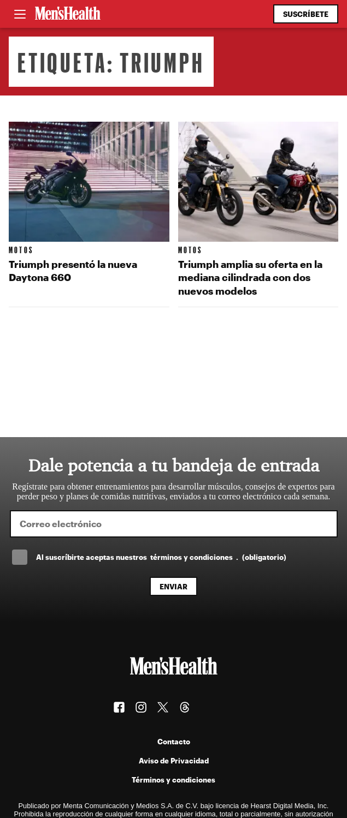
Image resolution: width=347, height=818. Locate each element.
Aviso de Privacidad (174, 760)
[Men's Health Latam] (68, 14)
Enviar (173, 586)
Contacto (173, 741)
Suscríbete (305, 14)
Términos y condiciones (173, 779)
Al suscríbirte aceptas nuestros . (161, 557)
